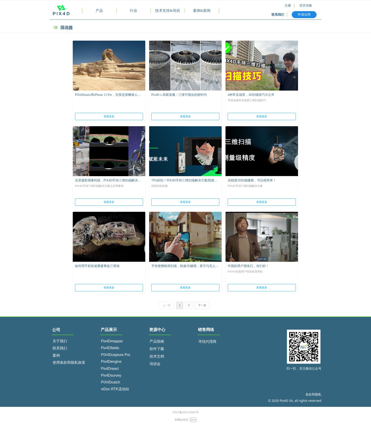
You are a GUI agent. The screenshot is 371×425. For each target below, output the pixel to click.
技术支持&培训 (167, 10)
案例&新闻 (201, 10)
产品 (99, 10)
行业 (133, 10)
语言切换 (305, 5)
